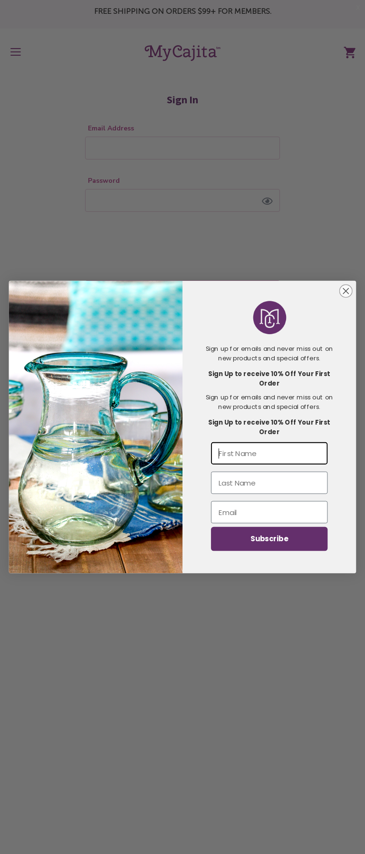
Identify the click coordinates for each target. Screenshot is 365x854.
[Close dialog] (346, 291)
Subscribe (269, 539)
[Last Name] (269, 483)
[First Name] (269, 453)
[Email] (269, 512)
